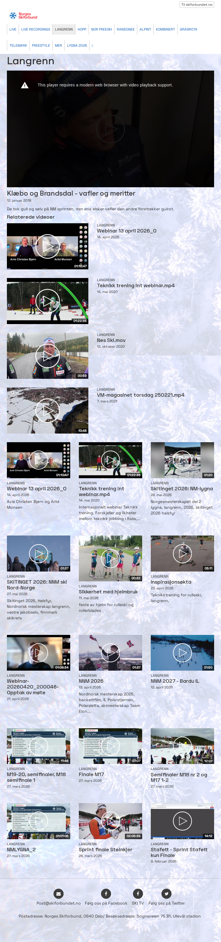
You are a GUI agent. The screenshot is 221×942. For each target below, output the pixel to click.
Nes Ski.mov (111, 340)
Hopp (82, 29)
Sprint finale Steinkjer (105, 850)
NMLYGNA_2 (21, 850)
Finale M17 (91, 774)
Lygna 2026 (77, 45)
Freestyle (41, 45)
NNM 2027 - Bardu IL (175, 681)
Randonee (126, 29)
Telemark (18, 45)
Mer (58, 45)
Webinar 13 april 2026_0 (127, 231)
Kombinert (165, 29)
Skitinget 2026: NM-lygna (182, 489)
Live (12, 29)
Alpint (145, 29)
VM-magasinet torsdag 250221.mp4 (141, 395)
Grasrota (188, 29)
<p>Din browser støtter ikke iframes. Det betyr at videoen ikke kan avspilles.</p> (110, 129)
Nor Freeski (101, 29)
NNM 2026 (91, 681)
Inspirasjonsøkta (171, 582)
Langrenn (64, 29)
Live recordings (35, 29)
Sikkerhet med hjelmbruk (108, 592)
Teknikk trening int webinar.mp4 (136, 285)
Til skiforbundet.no (196, 4)
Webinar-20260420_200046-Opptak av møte (33, 687)
